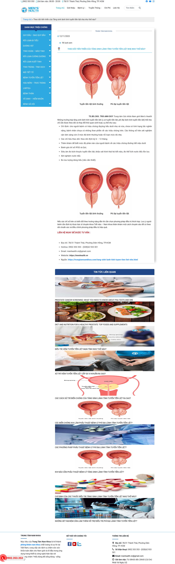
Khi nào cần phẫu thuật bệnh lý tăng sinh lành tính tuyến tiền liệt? (89, 472)
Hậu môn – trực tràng (34, 83)
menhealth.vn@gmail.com (132, 556)
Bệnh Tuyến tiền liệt (33, 77)
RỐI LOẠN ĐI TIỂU (30, 40)
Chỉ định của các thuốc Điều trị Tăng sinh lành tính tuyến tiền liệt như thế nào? (95, 496)
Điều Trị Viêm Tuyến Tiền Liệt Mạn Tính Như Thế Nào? (80, 349)
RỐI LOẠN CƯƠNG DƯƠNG (34, 56)
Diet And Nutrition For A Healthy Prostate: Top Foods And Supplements (91, 324)
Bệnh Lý (82, 8)
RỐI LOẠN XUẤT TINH (32, 62)
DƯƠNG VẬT (28, 46)
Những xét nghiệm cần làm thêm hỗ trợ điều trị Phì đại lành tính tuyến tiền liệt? (96, 521)
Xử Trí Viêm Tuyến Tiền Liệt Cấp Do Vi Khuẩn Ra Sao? (80, 374)
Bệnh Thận (28, 93)
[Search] (132, 8)
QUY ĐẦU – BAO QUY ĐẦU (34, 35)
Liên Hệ (116, 8)
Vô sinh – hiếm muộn (33, 99)
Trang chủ (60, 8)
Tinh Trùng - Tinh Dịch (34, 67)
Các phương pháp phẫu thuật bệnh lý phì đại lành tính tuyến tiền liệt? (91, 447)
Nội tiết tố (28, 72)
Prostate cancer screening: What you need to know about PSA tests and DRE (94, 300)
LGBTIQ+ (27, 88)
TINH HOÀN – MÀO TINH (34, 51)
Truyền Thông (95, 8)
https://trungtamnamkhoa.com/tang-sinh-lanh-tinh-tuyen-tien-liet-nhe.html (103, 260)
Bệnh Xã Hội (29, 104)
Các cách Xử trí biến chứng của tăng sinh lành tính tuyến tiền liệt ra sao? (93, 398)
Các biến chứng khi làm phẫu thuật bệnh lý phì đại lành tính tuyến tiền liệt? (94, 423)
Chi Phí (107, 8)
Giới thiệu (71, 8)
